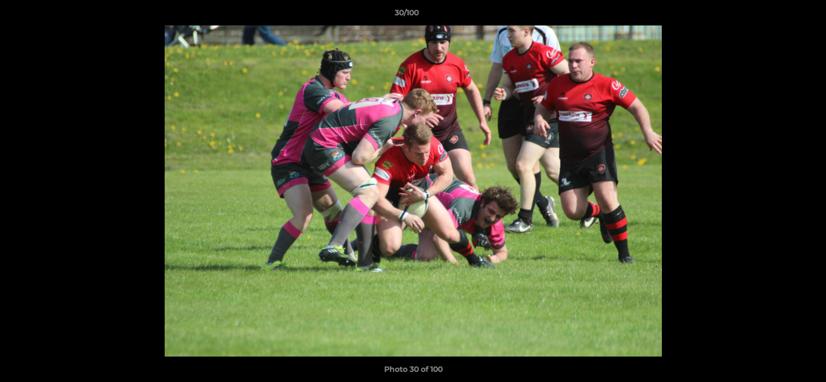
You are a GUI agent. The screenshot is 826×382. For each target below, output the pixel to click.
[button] (781, 15)
